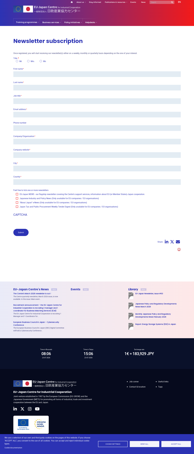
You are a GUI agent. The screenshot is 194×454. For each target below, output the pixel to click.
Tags (160, 384)
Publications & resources (115, 2)
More (54, 289)
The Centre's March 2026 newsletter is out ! (32, 294)
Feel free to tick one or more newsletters (30, 190)
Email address (19, 109)
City (15, 163)
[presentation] (32, 222)
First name (18, 68)
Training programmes (26, 22)
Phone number (19, 122)
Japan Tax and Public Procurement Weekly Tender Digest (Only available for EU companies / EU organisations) (69, 206)
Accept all (176, 444)
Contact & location (137, 384)
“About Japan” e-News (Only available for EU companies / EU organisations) (53, 202)
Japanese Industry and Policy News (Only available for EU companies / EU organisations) (59, 198)
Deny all (144, 444)
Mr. (20, 61)
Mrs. (33, 61)
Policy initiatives (72, 22)
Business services (50, 22)
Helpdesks (90, 22)
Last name (18, 82)
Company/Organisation (23, 136)
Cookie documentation (13, 448)
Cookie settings (112, 444)
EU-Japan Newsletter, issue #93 (149, 294)
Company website (21, 149)
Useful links (163, 379)
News (143, 2)
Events (133, 2)
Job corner (134, 379)
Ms (44, 61)
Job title (17, 95)
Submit (21, 232)
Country (16, 176)
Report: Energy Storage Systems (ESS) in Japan (155, 324)
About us (80, 2)
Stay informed (95, 2)
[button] (177, 2)
